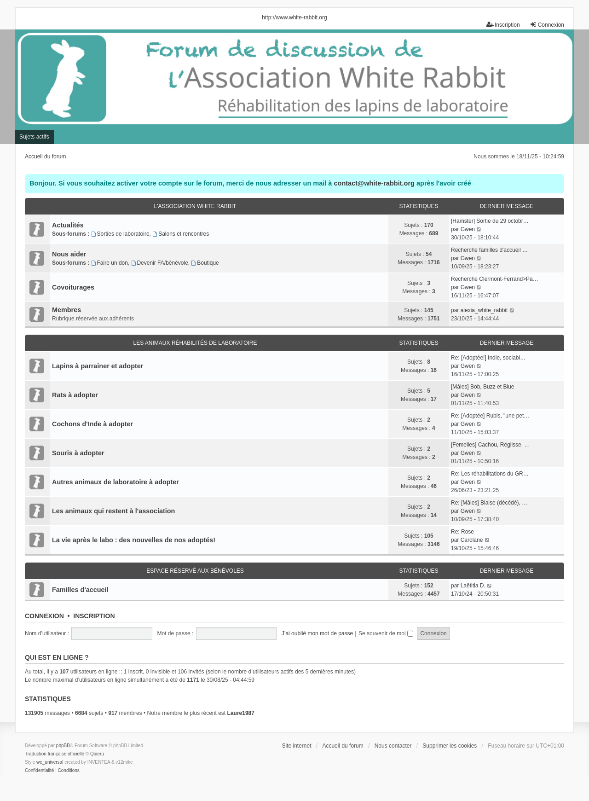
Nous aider (69, 254)
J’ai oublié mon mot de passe (317, 633)
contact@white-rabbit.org (374, 183)
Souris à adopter (78, 453)
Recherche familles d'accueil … (489, 250)
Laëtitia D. (473, 585)
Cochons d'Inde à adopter (92, 424)
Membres (66, 309)
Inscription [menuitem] (503, 24)
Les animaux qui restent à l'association (113, 511)
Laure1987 (240, 713)
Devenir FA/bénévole (159, 263)
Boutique (205, 263)
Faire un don (109, 263)
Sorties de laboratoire (120, 234)
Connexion (44, 616)
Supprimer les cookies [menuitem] (449, 746)
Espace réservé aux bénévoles (195, 571)
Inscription (94, 616)
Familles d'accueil (80, 589)
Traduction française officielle (54, 753)
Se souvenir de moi (385, 633)
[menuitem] (39, 770)
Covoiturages (73, 287)
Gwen (468, 229)
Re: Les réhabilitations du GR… (490, 473)
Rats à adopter (75, 395)
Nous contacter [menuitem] (393, 746)
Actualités (68, 225)
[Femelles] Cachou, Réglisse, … (490, 444)
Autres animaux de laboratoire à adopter (115, 482)
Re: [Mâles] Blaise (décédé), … (489, 502)
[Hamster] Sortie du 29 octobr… (490, 221)
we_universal (49, 762)
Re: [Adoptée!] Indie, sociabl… (488, 357)
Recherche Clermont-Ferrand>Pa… (494, 279)
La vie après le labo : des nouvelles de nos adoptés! (133, 540)
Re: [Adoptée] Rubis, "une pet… (490, 415)
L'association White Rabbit (195, 206)
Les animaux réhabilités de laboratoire (195, 343)
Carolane (472, 540)
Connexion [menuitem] (547, 24)
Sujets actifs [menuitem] (34, 137)
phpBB (63, 745)
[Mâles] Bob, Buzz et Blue (482, 386)
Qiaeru (97, 753)
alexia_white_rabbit (484, 310)
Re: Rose (462, 531)
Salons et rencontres (180, 234)
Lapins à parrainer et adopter (97, 366)
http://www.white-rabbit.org (294, 17)
